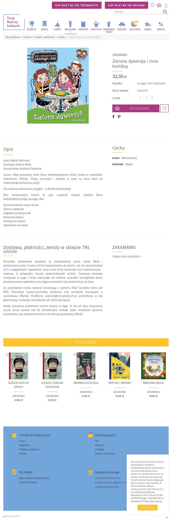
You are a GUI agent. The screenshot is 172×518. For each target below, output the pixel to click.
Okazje (161, 29)
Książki (61, 37)
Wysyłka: (117, 83)
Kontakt (22, 453)
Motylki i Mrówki (120, 382)
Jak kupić (99, 445)
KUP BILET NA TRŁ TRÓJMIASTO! (76, 5)
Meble (44, 29)
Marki (147, 29)
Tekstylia (96, 29)
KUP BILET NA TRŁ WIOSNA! (126, 5)
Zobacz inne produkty (126, 256)
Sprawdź (142, 90)
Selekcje (31, 29)
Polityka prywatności (29, 449)
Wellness (135, 29)
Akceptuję (147, 507)
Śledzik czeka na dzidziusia (52, 385)
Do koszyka (139, 108)
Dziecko (121, 29)
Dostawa (99, 449)
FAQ (97, 441)
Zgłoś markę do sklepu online (34, 478)
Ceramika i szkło (109, 30)
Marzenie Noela (153, 382)
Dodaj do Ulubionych (164, 108)
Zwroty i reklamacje (105, 453)
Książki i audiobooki (45, 37)
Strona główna (12, 37)
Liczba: (116, 98)
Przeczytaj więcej (152, 501)
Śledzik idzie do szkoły (18, 385)
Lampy (57, 29)
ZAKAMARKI (119, 55)
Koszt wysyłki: (120, 90)
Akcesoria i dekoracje (70, 31)
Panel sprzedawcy (28, 482)
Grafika (83, 29)
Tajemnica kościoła (85, 382)
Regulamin (24, 445)
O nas (22, 441)
